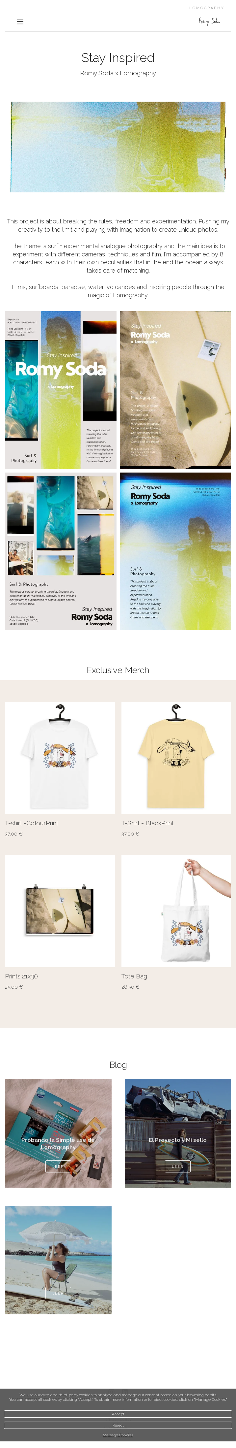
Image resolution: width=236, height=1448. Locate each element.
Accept (118, 1414)
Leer (58, 1166)
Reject (118, 1425)
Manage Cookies (118, 1435)
